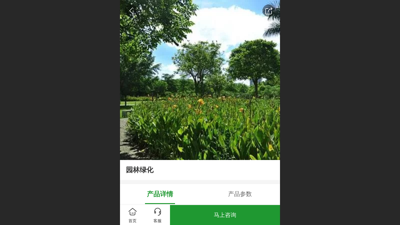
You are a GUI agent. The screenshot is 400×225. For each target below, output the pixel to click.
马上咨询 (225, 215)
